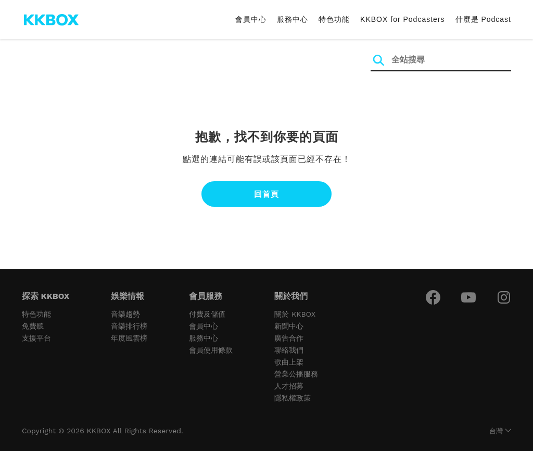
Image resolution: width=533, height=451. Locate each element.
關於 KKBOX (294, 314)
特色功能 (334, 19)
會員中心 (250, 19)
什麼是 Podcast (483, 19)
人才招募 (288, 386)
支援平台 (36, 338)
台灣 (496, 431)
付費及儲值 (207, 314)
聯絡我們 (288, 350)
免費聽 (33, 326)
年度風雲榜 (129, 338)
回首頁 (266, 194)
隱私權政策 (292, 398)
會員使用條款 (211, 350)
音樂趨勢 (125, 314)
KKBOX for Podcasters (402, 19)
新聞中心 (288, 326)
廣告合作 (288, 338)
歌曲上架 (288, 362)
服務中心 (292, 19)
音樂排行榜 (129, 326)
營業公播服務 (296, 374)
